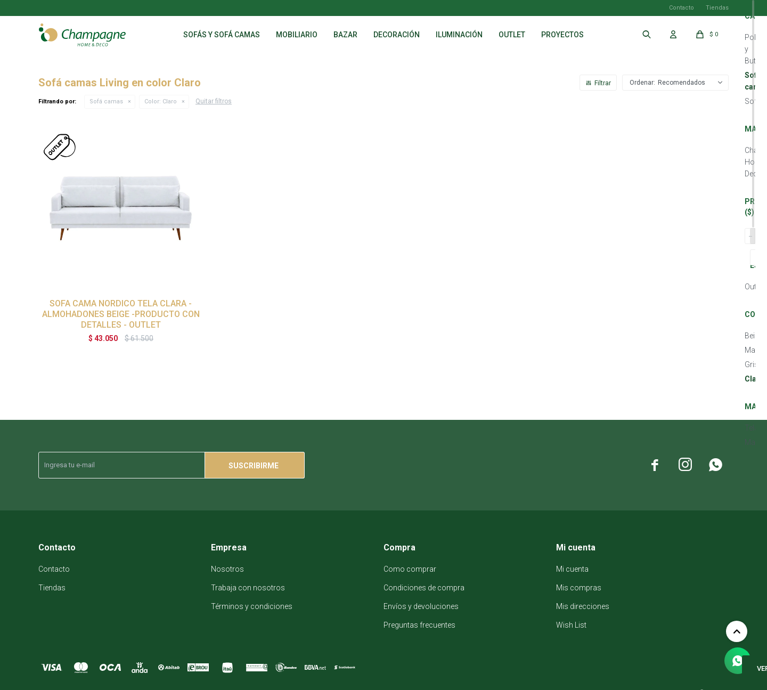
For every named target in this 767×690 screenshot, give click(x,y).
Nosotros (227, 569)
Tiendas (717, 7)
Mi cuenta (572, 569)
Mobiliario (296, 34)
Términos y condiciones (251, 606)
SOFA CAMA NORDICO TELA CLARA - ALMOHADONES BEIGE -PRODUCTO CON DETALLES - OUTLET (121, 314)
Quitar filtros (213, 101)
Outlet (512, 34)
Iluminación (459, 34)
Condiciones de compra (424, 587)
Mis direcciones (582, 606)
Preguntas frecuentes (419, 625)
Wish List (571, 625)
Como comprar (410, 569)
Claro (160, 101)
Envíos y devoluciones (421, 606)
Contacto (681, 7)
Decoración (396, 34)
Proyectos (562, 34)
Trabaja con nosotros (248, 587)
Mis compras (578, 587)
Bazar (345, 34)
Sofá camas (106, 101)
